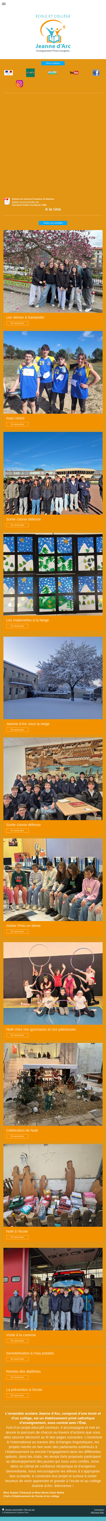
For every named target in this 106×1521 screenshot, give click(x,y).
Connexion (99, 1509)
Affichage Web (97, 1512)
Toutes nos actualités (53, 223)
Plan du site (29, 1509)
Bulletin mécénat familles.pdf (25, 202)
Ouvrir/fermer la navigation (53, 4)
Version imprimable (12, 1509)
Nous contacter (53, 63)
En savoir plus (17, 323)
